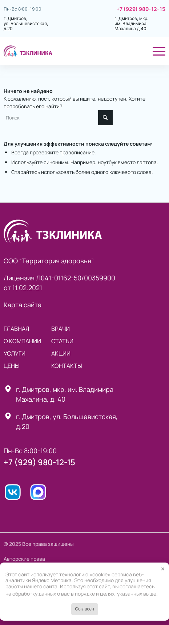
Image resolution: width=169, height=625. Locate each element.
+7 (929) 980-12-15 (140, 9)
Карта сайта (22, 304)
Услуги (14, 353)
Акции (61, 353)
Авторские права (24, 558)
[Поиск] (137, 50)
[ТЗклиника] (68, 50)
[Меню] (155, 50)
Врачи (60, 329)
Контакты (66, 366)
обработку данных (34, 593)
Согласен (84, 609)
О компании (22, 341)
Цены (12, 366)
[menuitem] (137, 50)
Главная (16, 329)
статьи (62, 341)
